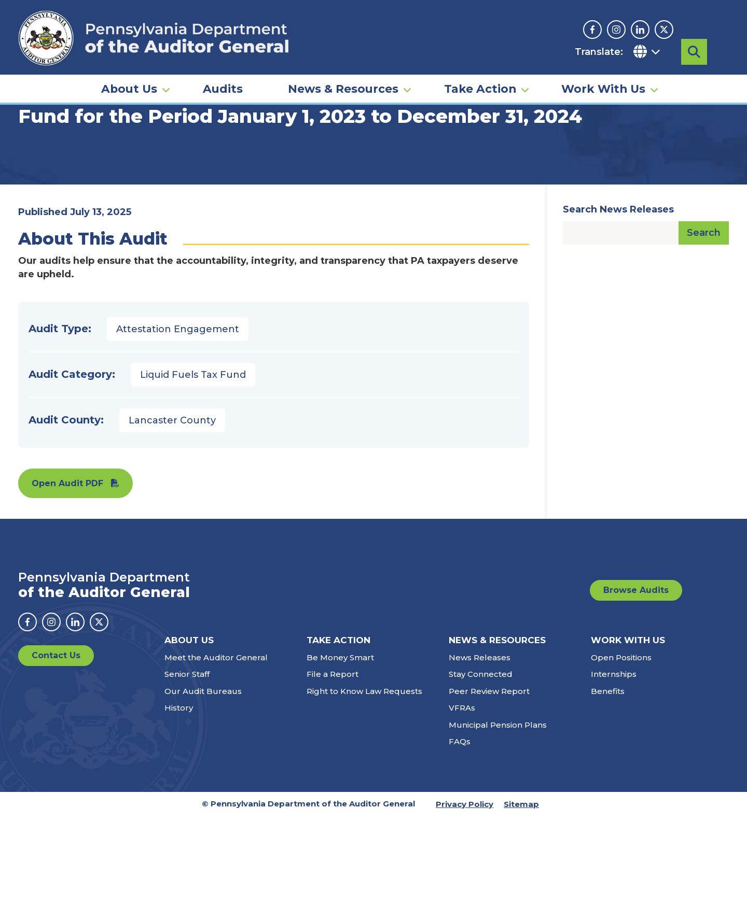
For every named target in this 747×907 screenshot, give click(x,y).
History (178, 798)
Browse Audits (636, 681)
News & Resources (343, 86)
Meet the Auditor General (216, 748)
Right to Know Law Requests (364, 782)
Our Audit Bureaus (203, 782)
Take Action (480, 86)
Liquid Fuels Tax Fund (193, 465)
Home (33, 158)
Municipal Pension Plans (498, 815)
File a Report (332, 765)
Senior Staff (187, 765)
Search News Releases (618, 300)
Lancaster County (172, 511)
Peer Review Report (489, 782)
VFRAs (462, 798)
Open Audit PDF (67, 574)
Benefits (608, 782)
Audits (223, 86)
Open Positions (621, 748)
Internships (614, 765)
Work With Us (603, 86)
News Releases (479, 748)
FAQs (460, 832)
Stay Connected (481, 765)
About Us (129, 86)
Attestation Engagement (177, 420)
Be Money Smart (340, 748)
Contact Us (56, 746)
